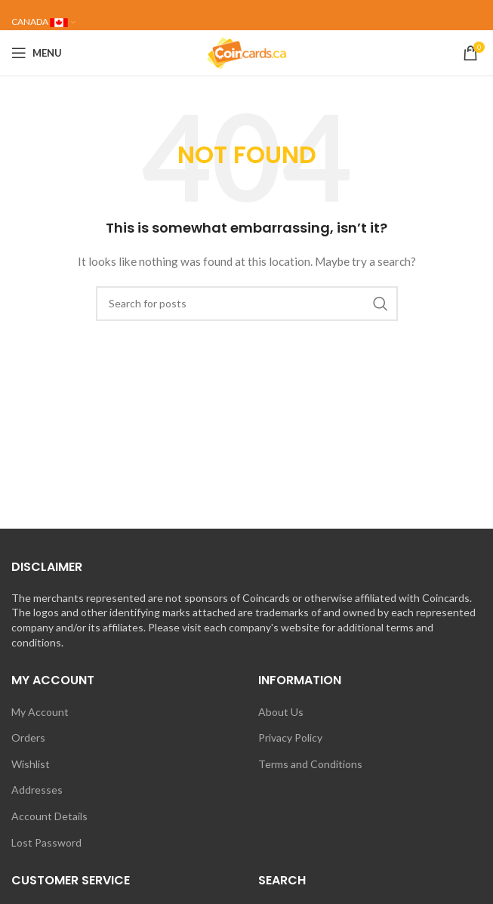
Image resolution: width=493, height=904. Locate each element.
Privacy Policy (290, 737)
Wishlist (30, 763)
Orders (28, 737)
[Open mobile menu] (36, 53)
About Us (281, 711)
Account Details (49, 816)
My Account (40, 711)
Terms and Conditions (310, 763)
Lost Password (46, 842)
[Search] (247, 303)
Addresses (37, 789)
